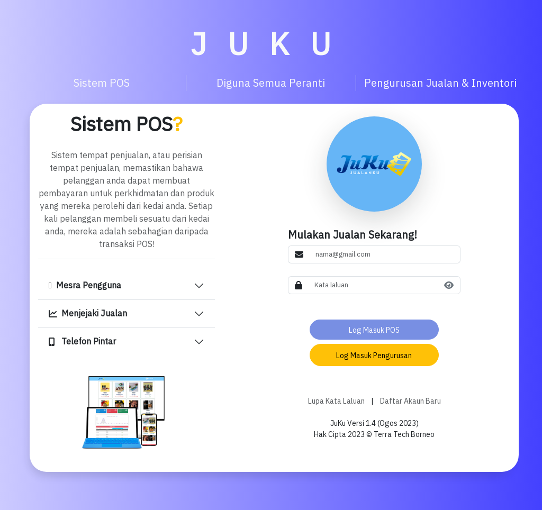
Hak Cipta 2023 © (343, 434)
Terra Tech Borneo (403, 434)
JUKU (271, 43)
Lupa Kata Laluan (336, 401)
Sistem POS (126, 124)
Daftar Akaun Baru (410, 401)
